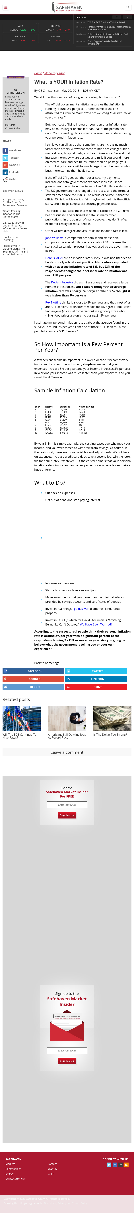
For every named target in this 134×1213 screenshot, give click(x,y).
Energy (9, 1173)
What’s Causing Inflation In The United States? (11, 214)
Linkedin (11, 172)
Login (51, 1173)
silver (84, 609)
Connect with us (116, 1159)
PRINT (84, 687)
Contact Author (13, 128)
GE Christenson (48, 91)
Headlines (81, 17)
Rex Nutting (53, 302)
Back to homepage (46, 663)
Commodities (13, 1168)
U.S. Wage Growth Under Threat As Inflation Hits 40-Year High (15, 227)
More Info (10, 124)
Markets (10, 1164)
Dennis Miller (54, 258)
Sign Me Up (67, 815)
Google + (11, 165)
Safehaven (13, 1159)
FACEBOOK (23, 671)
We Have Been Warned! (96, 624)
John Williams (54, 238)
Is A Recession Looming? (11, 238)
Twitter (10, 157)
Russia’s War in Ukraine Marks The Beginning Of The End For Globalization (15, 250)
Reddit (10, 179)
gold (77, 609)
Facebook (12, 150)
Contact (52, 1164)
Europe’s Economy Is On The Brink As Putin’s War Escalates (15, 202)
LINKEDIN (85, 679)
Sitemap (52, 1168)
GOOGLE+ (23, 679)
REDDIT (22, 687)
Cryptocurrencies (15, 1178)
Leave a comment (67, 752)
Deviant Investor (62, 282)
